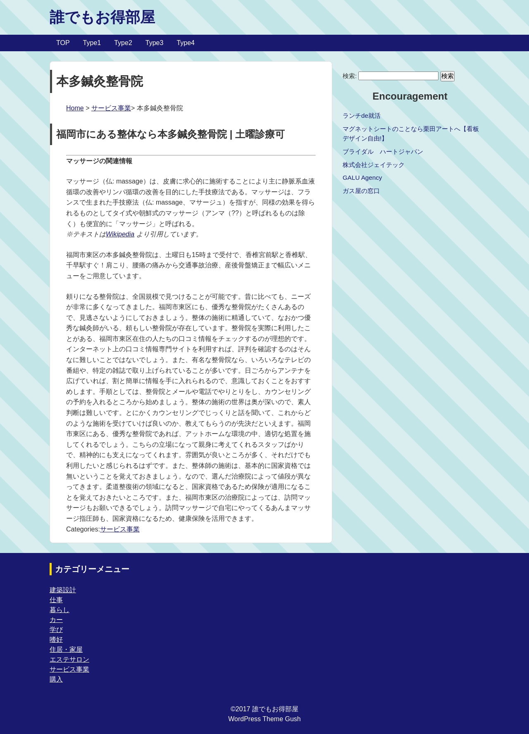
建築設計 (63, 589)
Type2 (123, 42)
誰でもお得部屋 (102, 17)
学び (56, 629)
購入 (56, 679)
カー (56, 619)
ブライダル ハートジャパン (383, 151)
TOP (63, 42)
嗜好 (56, 639)
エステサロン (69, 659)
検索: (350, 75)
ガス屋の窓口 (361, 190)
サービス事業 (111, 108)
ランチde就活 (362, 115)
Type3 (154, 42)
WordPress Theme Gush (264, 718)
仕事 (56, 599)
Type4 (185, 42)
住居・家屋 (66, 649)
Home (75, 108)
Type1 (92, 42)
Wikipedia (120, 234)
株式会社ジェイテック (374, 164)
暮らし (59, 609)
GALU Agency (362, 177)
